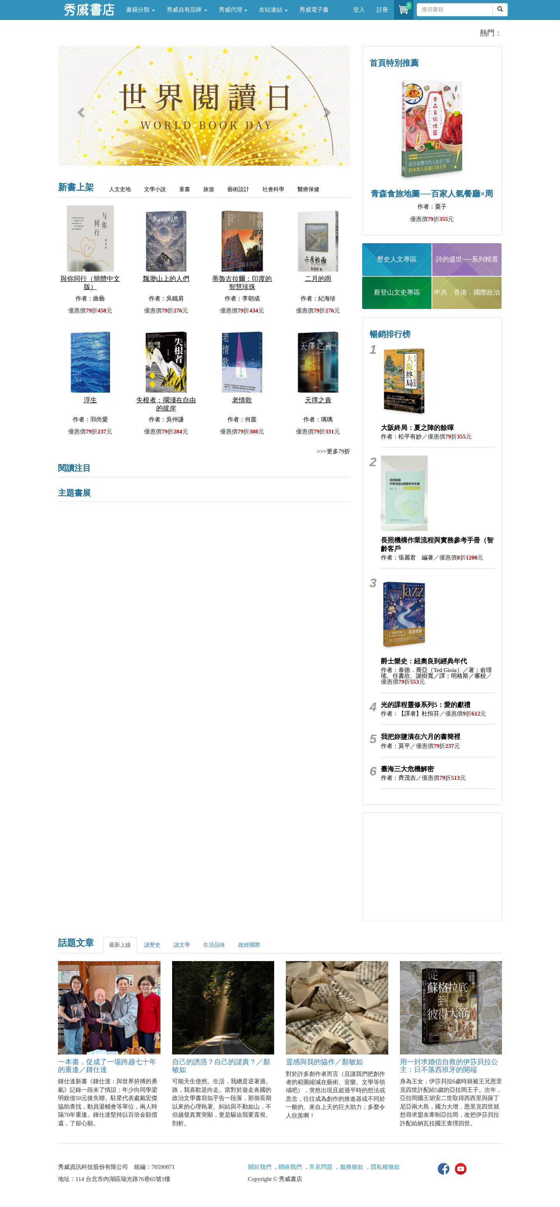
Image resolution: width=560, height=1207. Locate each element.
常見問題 (321, 1167)
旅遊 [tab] (208, 189)
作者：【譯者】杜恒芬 (410, 714)
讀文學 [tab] (182, 945)
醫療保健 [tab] (308, 189)
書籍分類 (140, 10)
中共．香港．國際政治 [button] (467, 292)
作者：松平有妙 (401, 436)
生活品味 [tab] (214, 945)
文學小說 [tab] (155, 189)
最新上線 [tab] (120, 945)
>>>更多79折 (333, 451)
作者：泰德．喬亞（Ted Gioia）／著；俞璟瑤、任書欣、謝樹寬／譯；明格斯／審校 (436, 673)
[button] (80, 110)
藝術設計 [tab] (238, 189)
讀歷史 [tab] (152, 945)
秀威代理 (233, 10)
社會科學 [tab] (273, 189)
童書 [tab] (184, 189)
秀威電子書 (314, 10)
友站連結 (273, 10)
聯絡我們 (290, 1167)
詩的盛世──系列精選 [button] (467, 259)
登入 (359, 10)
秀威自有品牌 (187, 10)
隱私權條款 (385, 1167)
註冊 (382, 10)
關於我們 (259, 1167)
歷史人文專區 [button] (397, 259)
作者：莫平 (395, 746)
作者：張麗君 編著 (407, 557)
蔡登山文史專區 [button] (397, 292)
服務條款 (351, 1167)
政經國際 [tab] (249, 945)
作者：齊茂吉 (398, 778)
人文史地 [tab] (120, 189)
